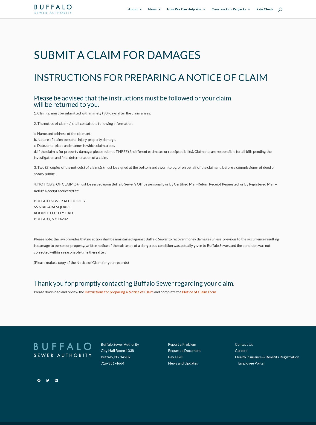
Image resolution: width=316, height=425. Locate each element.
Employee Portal (251, 363)
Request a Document (184, 350)
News (152, 9)
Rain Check (264, 9)
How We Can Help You (184, 9)
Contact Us (244, 344)
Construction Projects (229, 9)
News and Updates (183, 363)
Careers (241, 350)
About (133, 9)
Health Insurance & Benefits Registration (267, 357)
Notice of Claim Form (199, 292)
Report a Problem (182, 344)
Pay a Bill (175, 357)
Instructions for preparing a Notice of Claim (119, 292)
